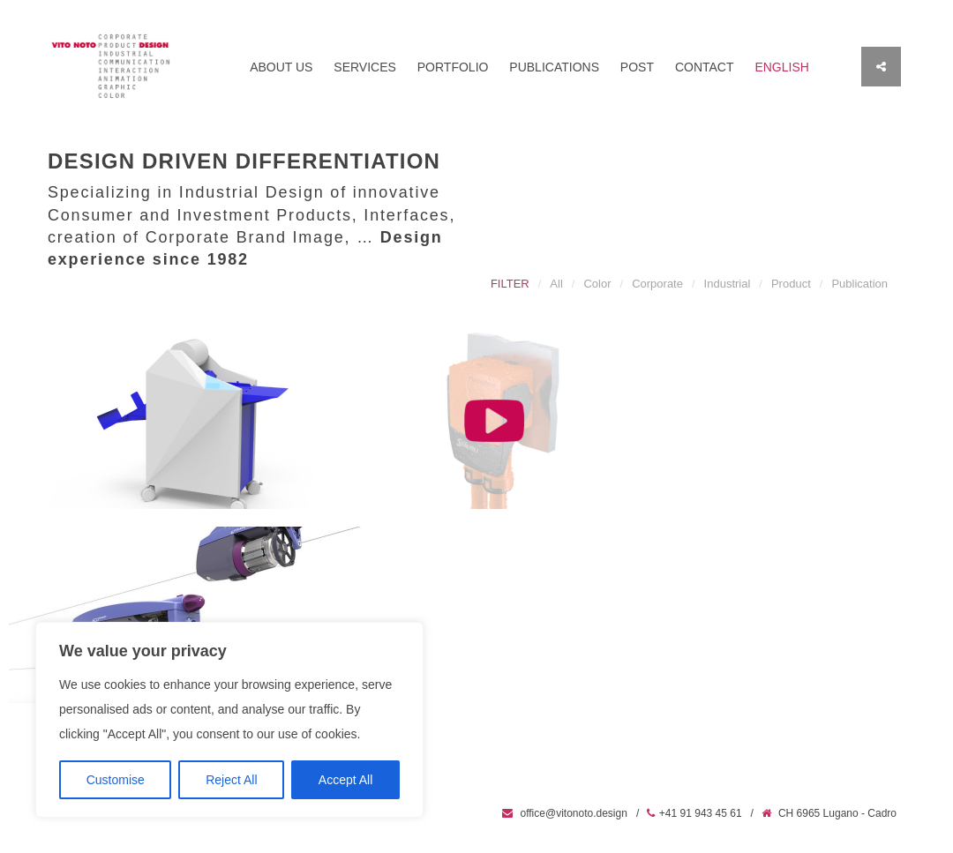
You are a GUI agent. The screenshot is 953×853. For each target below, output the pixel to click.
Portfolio (453, 67)
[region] (229, 720)
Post (637, 67)
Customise (115, 780)
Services (365, 67)
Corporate (657, 283)
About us (281, 67)
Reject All (231, 780)
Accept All (345, 780)
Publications (554, 67)
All (556, 283)
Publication (859, 283)
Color (597, 283)
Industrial (727, 283)
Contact (704, 67)
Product (791, 283)
